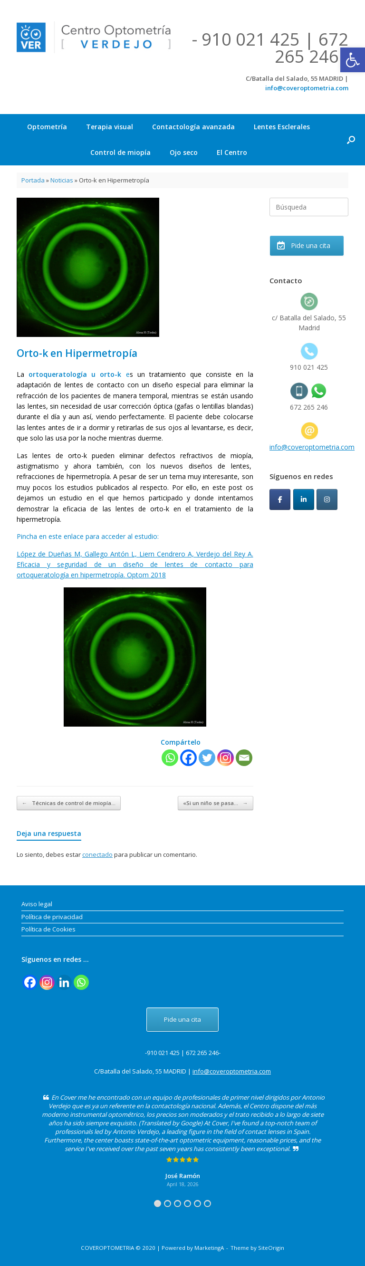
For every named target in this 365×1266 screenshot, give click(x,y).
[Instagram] (225, 757)
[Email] (244, 757)
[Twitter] (207, 757)
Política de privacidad (52, 916)
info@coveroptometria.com (306, 88)
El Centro (232, 152)
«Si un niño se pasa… (215, 803)
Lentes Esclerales (282, 126)
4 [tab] (187, 1203)
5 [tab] (197, 1203)
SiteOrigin (271, 1247)
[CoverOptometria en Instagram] (327, 499)
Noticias (61, 180)
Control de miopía (120, 152)
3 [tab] (177, 1203)
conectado (97, 854)
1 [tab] (157, 1203)
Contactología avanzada (193, 126)
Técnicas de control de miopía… (68, 803)
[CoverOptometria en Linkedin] (303, 499)
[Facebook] (188, 757)
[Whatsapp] (170, 757)
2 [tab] (167, 1203)
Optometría (47, 126)
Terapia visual (109, 126)
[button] (352, 60)
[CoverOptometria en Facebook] (279, 499)
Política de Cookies (48, 929)
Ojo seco (184, 152)
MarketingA (209, 1247)
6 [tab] (207, 1203)
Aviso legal (36, 904)
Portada (33, 180)
